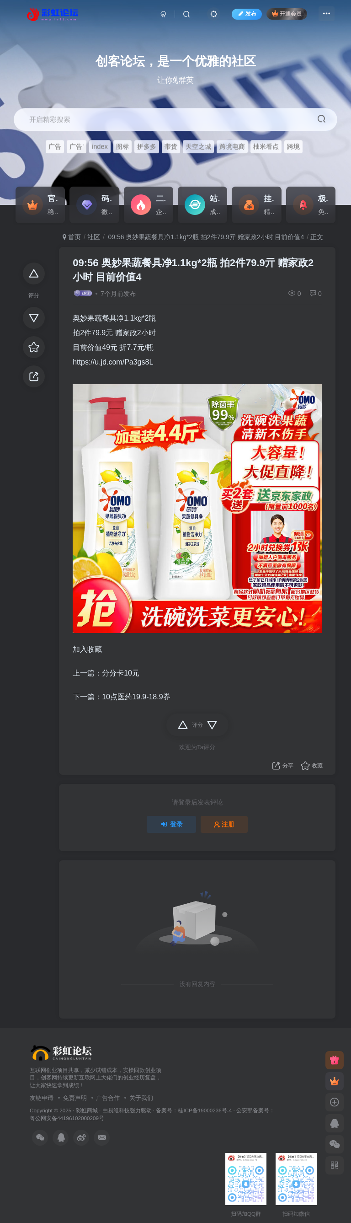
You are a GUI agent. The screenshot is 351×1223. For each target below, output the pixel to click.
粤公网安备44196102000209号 (67, 1118)
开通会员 (284, 14)
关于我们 (141, 1097)
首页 (72, 237)
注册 (224, 824)
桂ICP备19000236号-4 (205, 1110)
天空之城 (198, 146)
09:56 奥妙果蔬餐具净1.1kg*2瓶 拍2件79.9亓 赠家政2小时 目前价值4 (205, 237)
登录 (171, 824)
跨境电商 (232, 146)
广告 (54, 146)
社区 (93, 237)
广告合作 (108, 1097)
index (100, 146)
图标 (122, 146)
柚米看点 (266, 146)
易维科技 (119, 1110)
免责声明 (75, 1097)
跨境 (293, 146)
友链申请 (41, 1097)
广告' (76, 146)
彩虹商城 (87, 1110)
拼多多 (146, 146)
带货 (171, 146)
